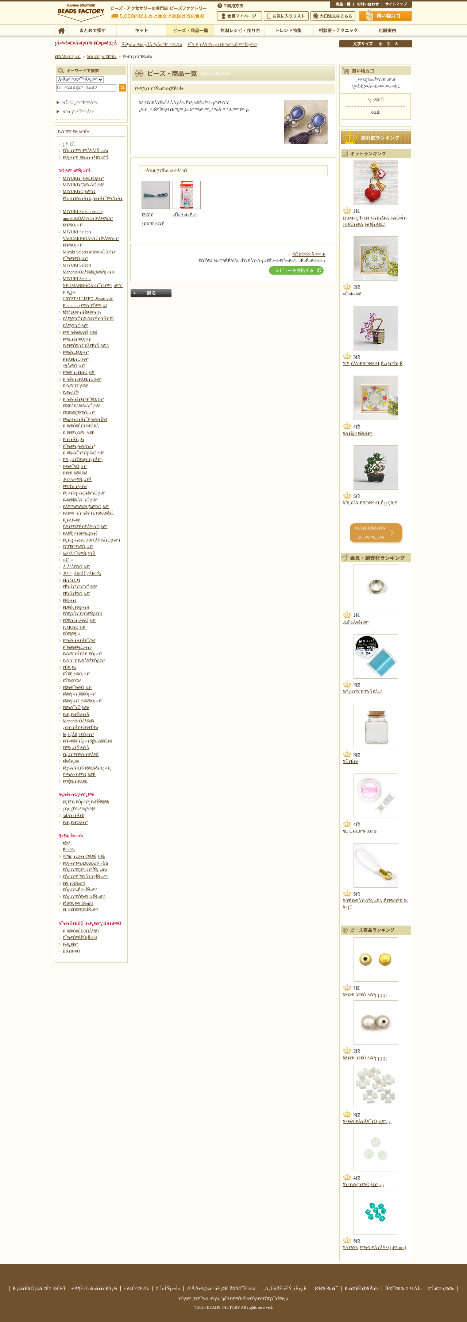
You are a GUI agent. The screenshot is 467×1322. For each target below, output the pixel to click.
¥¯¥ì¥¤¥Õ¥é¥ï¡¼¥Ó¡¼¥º (83, 453)
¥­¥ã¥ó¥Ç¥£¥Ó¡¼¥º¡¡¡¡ (363, 1184)
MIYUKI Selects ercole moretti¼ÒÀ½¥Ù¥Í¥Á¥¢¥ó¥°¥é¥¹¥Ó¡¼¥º (88, 218)
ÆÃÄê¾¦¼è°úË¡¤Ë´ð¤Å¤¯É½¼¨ (221, 1288)
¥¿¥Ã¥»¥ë (71, 520)
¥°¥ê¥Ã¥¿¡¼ (73, 439)
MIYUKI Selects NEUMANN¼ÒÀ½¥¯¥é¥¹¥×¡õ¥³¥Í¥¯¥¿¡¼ (93, 285)
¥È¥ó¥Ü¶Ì (71, 580)
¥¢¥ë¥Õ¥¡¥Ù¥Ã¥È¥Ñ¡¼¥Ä (86, 346)
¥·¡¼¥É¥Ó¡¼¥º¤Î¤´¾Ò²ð (38, 1288)
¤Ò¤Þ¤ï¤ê (352, 293)
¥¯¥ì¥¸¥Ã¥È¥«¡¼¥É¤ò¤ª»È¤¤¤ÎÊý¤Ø (222, 44)
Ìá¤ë (151, 293)
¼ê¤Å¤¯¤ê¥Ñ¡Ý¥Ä (79, 553)
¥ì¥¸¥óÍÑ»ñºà (74, 883)
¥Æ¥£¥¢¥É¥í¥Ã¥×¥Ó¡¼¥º (85, 526)
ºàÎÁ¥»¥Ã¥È (73, 815)
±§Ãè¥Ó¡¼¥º (74, 366)
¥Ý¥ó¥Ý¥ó (72, 681)
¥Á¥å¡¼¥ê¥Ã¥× (358, 433)
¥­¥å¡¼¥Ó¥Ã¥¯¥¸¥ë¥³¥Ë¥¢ (85, 419)
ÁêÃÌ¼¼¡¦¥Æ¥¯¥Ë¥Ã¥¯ (338, 29)
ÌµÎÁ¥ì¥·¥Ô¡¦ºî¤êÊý (239, 29)
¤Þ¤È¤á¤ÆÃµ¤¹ (91, 29)
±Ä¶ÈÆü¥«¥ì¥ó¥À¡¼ (94, 1288)
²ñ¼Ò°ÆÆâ (137, 1288)
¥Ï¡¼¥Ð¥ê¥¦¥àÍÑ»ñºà (81, 910)
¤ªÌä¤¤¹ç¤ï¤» (368, 5)
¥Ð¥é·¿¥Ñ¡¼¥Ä (76, 607)
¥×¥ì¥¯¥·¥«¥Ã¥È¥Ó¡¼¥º (84, 661)
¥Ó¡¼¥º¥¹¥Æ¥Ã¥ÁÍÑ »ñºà (85, 150)
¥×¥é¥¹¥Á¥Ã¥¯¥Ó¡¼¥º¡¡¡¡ (367, 1121)
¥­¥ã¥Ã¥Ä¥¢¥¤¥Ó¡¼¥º (81, 406)
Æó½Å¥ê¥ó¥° (356, 622)
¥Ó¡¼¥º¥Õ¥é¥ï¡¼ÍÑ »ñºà (84, 897)
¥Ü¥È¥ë (350, 761)
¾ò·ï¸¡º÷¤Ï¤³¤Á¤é (78, 111)
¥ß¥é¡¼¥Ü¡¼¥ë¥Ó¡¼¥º (82, 701)
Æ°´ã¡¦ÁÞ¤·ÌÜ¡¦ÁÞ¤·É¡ (82, 573)
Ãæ (388, 43)
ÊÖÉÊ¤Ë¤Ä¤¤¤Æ (308, 254)
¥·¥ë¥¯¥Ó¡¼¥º (75, 466)
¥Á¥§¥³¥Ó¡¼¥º (75, 325)
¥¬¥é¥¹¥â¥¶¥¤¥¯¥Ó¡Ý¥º (83, 399)
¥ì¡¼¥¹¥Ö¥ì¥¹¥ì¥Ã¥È (81, 754)
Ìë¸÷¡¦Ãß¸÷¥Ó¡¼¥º (78, 734)
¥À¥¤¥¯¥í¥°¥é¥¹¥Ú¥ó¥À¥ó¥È (88, 513)
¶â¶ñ (66, 843)
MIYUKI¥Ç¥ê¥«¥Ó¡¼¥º (83, 185)
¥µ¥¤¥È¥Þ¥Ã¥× (397, 5)
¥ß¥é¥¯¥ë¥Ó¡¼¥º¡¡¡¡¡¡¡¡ (365, 994)
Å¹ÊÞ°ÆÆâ (387, 29)
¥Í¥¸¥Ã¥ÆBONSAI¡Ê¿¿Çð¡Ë (370, 502)
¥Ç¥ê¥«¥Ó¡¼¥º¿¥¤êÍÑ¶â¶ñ (86, 802)
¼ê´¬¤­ (68, 560)
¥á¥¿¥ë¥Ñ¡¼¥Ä (76, 714)
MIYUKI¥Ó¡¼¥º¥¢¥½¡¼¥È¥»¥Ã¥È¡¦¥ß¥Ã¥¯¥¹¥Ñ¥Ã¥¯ (93, 198)
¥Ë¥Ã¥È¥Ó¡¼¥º (76, 594)
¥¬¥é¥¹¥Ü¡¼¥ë (75, 386)
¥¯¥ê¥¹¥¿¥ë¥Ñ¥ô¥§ (79, 446)
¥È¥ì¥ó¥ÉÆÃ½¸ (289, 29)
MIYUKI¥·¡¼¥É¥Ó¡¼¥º (83, 178)
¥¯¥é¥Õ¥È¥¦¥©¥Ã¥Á (81, 426)
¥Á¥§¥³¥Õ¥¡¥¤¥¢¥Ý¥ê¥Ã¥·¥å (88, 319)
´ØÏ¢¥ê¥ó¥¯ (326, 1288)
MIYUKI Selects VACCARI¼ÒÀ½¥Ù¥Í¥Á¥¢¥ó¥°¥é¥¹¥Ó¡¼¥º (91, 239)
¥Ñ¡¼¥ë (69, 600)
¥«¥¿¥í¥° (70, 944)
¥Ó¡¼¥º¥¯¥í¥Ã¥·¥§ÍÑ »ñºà (85, 157)
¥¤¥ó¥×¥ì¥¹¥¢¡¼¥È (79, 774)
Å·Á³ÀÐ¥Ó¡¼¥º (76, 567)
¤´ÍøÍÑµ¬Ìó (168, 1288)
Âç (396, 43)
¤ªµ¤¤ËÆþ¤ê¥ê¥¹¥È (286, 16)
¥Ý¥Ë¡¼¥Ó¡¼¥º (76, 674)
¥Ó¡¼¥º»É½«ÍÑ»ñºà (80, 890)
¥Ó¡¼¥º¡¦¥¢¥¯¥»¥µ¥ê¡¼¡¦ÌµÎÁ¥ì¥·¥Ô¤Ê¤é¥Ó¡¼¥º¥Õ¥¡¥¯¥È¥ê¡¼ (233, 1298)
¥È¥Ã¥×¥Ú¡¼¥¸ (68, 56)
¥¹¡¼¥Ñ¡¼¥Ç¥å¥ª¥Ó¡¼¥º (84, 493)
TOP (61, 29)
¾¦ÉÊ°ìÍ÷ (342, 5)
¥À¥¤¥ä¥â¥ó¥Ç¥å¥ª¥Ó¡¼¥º (86, 506)
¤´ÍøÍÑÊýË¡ (231, 5)
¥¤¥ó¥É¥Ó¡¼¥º (76, 352)
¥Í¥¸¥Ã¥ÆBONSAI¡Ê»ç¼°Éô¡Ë (372, 363)
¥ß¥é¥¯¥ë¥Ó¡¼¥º (77, 687)
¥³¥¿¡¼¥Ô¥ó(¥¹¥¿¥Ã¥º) (83, 459)
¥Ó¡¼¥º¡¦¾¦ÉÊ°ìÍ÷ (190, 29)
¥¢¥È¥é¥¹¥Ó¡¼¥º (77, 339)
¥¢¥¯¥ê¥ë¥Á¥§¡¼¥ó (80, 332)
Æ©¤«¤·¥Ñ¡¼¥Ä (77, 479)
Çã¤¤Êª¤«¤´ (385, 16)
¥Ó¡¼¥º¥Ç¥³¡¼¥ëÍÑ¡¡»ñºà (85, 870)
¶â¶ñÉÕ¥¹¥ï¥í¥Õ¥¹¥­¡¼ (82, 312)
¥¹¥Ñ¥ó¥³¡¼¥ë (75, 486)
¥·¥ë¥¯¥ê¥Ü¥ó (75, 473)
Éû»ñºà (69, 850)
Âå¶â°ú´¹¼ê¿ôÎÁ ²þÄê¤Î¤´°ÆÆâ (151, 44)
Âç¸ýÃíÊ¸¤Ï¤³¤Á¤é (332, 16)
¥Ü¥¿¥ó (69, 667)
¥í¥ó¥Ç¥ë (71, 761)
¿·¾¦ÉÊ (69, 144)
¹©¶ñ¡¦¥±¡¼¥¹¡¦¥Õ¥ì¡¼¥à (84, 856)
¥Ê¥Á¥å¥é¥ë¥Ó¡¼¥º (80, 587)
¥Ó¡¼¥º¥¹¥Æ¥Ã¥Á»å (362, 691)
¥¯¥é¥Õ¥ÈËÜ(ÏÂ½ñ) (81, 931)
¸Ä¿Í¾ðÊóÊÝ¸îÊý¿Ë (285, 1288)
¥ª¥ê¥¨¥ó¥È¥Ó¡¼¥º (79, 372)
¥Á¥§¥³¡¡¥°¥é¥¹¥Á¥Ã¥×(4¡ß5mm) (374, 1247)
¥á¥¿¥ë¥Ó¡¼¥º (75, 822)
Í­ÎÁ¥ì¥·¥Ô (71, 951)
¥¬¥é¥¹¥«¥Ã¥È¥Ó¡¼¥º (82, 379)
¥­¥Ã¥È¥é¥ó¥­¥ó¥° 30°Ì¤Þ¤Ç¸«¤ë (371, 533)
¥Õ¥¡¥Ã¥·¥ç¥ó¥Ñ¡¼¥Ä (83, 614)
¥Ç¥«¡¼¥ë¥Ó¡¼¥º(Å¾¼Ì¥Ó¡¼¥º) (91, 540)
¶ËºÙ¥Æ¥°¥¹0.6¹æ (360, 831)
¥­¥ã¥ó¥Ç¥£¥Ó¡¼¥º (79, 413)
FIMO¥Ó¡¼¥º (74, 627)
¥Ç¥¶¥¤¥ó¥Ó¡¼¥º (78, 546)
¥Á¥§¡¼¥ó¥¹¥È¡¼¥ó (80, 533)
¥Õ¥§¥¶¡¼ (72, 634)
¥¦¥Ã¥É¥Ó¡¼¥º (76, 359)
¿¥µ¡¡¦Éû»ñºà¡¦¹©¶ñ (79, 809)
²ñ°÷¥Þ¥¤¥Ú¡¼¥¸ (239, 16)
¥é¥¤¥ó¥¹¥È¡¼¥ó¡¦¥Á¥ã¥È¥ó (87, 741)
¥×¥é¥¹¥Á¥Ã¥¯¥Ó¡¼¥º (82, 654)
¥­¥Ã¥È (141, 29)
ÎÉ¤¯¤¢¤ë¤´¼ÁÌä (403, 1288)
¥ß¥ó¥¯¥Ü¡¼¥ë (76, 707)
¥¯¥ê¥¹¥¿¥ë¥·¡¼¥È (78, 433)
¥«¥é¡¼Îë (71, 393)
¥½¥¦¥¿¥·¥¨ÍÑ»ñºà (78, 903)
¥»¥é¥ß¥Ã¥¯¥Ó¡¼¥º (80, 500)
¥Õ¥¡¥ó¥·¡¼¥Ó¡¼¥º (79, 620)
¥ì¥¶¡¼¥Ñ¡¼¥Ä (76, 747)
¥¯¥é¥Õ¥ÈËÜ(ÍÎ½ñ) (80, 937)
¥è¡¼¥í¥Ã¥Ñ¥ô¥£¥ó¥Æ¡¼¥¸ (87, 768)
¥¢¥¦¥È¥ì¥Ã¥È (75, 781)
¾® (381, 43)
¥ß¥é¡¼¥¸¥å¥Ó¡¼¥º (79, 694)
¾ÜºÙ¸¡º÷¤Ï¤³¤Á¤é (80, 102)
